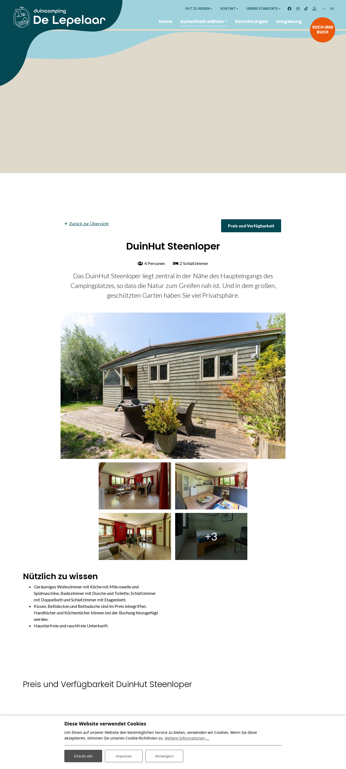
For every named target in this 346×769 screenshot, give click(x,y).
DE (332, 8)
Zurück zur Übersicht (89, 223)
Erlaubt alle (83, 755)
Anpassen (123, 755)
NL (324, 8)
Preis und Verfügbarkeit (251, 225)
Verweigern (164, 755)
